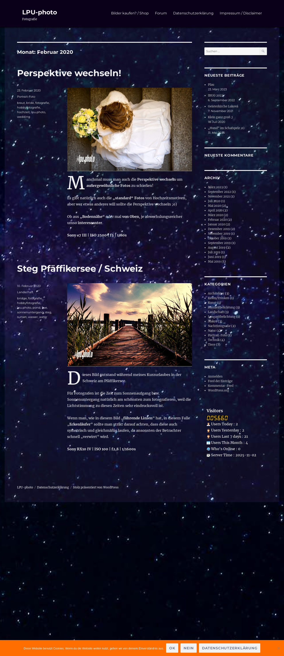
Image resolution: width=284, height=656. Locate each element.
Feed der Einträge (220, 381)
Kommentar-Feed (220, 386)
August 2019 (216, 248)
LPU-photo (39, 12)
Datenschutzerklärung (193, 13)
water (43, 317)
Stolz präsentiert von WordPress (96, 487)
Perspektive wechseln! (69, 73)
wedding (23, 116)
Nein (189, 648)
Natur (212, 331)
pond (36, 307)
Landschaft (25, 292)
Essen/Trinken (218, 298)
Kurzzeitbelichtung (221, 307)
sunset (22, 317)
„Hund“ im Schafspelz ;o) (226, 128)
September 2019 (219, 243)
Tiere (211, 344)
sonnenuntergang (30, 312)
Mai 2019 (214, 261)
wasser (33, 317)
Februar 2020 (217, 220)
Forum (161, 13)
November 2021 (219, 196)
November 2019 (219, 234)
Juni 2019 (214, 257)
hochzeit (23, 112)
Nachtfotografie (219, 326)
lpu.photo (38, 112)
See (44, 307)
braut (21, 102)
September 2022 (219, 192)
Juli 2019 (214, 252)
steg (48, 312)
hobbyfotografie (28, 107)
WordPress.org (218, 390)
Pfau (211, 85)
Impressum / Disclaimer (241, 13)
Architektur (216, 293)
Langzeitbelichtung (221, 317)
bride (30, 102)
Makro (212, 321)
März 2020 (215, 215)
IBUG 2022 (215, 95)
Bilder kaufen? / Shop (130, 13)
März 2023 (215, 187)
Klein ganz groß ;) (220, 117)
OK (172, 648)
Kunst (212, 303)
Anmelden (215, 376)
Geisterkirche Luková (223, 106)
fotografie (42, 102)
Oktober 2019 (217, 238)
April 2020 (215, 210)
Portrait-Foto (26, 96)
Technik (214, 340)
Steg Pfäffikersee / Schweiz (80, 268)
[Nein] (278, 648)
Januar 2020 (216, 224)
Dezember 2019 (219, 229)
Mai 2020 (214, 206)
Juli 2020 (214, 201)
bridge (22, 298)
